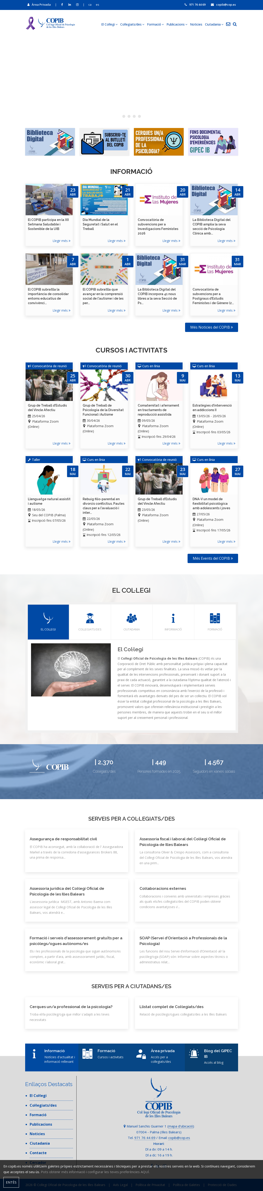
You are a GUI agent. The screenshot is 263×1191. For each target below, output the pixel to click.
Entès (11, 1182)
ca (90, 4)
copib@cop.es (223, 4)
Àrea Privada (39, 4)
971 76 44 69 (195, 4)
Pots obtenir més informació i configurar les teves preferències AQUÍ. (95, 1172)
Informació (173, 622)
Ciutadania (214, 24)
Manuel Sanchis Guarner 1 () (159, 1126)
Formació (155, 24)
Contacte (38, 1152)
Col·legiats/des (132, 24)
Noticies (196, 24)
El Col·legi (109, 24)
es (97, 4)
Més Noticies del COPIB (211, 327)
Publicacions (176, 24)
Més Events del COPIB (213, 558)
